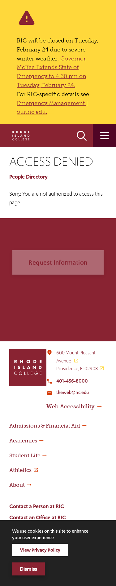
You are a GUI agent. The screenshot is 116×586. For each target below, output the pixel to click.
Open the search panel (82, 135)
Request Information (58, 269)
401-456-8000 (72, 381)
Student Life (24, 455)
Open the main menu (104, 135)
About (17, 485)
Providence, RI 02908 (77, 368)
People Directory (28, 176)
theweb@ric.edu (72, 392)
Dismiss (28, 569)
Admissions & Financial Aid (44, 426)
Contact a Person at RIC (36, 506)
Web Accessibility (70, 406)
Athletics (20, 470)
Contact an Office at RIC (37, 517)
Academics (23, 440)
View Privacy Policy (40, 550)
